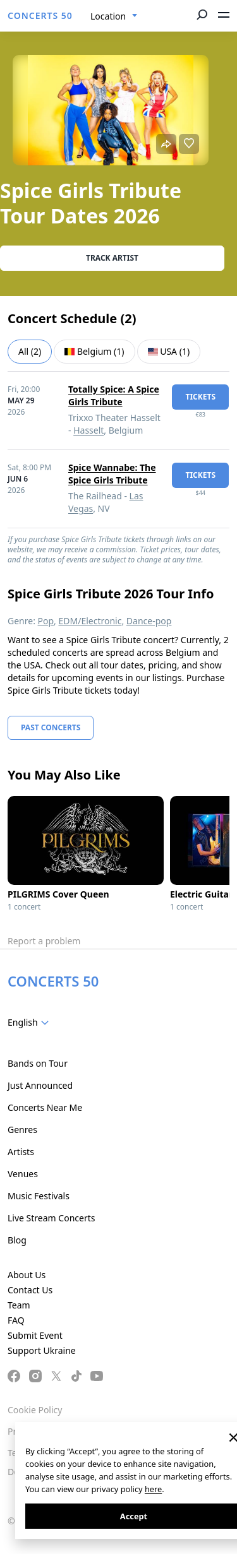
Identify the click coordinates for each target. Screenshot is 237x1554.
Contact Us (30, 1290)
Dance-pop (149, 621)
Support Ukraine (42, 1350)
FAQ (16, 1320)
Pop (46, 621)
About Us (27, 1275)
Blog (17, 1240)
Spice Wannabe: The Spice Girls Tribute (112, 473)
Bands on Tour (38, 1063)
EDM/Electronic (90, 621)
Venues (23, 1174)
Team (19, 1305)
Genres (22, 1130)
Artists (21, 1152)
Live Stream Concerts (51, 1218)
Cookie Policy (35, 1410)
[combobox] (114, 16)
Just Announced (40, 1085)
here (153, 1489)
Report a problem (44, 941)
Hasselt (88, 430)
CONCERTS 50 (40, 15)
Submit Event (35, 1335)
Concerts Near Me (45, 1107)
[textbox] (31, 1022)
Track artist (112, 257)
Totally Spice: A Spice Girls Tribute (113, 395)
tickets (200, 396)
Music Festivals (39, 1196)
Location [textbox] (108, 16)
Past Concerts (50, 727)
